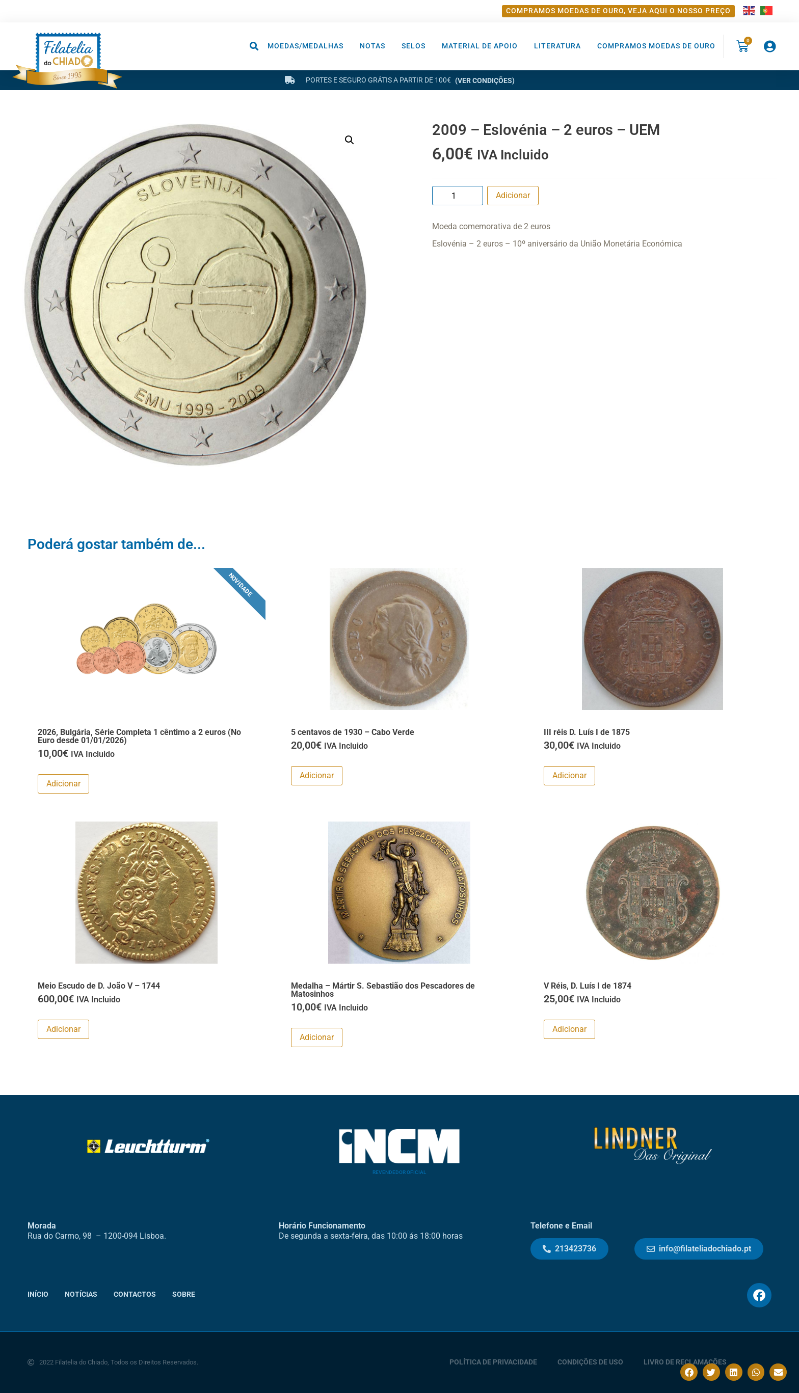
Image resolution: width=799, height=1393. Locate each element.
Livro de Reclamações (685, 1362)
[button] (254, 46)
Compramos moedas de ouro (656, 46)
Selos (413, 46)
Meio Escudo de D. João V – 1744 (99, 986)
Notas (372, 46)
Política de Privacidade (493, 1362)
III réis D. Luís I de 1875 (587, 732)
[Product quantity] (457, 195)
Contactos (135, 1294)
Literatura (557, 46)
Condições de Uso (590, 1362)
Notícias (81, 1294)
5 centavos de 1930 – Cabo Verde (352, 732)
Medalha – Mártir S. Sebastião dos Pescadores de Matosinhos (383, 990)
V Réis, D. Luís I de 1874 (587, 986)
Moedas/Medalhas (305, 46)
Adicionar (513, 195)
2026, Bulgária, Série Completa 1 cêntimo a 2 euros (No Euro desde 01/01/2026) (139, 736)
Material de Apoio (480, 46)
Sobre (183, 1294)
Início (38, 1294)
